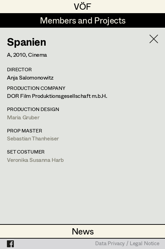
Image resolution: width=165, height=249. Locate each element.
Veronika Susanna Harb (35, 159)
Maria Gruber (23, 117)
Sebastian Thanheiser (33, 138)
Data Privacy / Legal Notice (127, 243)
